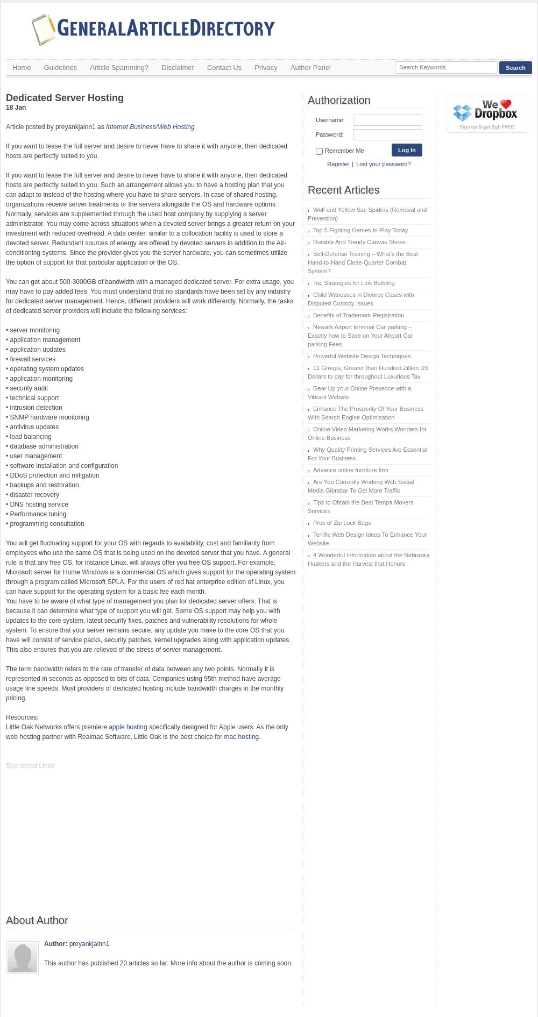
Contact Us (224, 67)
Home (21, 67)
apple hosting (128, 727)
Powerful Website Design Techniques (361, 356)
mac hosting (241, 737)
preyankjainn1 (89, 944)
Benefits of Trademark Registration (358, 315)
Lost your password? (383, 164)
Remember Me (340, 151)
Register (338, 164)
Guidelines (60, 67)
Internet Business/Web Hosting (150, 127)
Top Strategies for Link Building (354, 283)
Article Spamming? (119, 67)
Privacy (266, 67)
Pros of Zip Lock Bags (342, 523)
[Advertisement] (86, 847)
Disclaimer (177, 67)
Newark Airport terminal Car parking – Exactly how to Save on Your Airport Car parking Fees (360, 335)
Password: (329, 134)
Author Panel (311, 67)
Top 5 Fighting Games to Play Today (360, 230)
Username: (330, 120)
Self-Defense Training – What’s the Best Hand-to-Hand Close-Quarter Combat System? (363, 262)
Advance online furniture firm (350, 470)
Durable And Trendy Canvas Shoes (359, 242)
